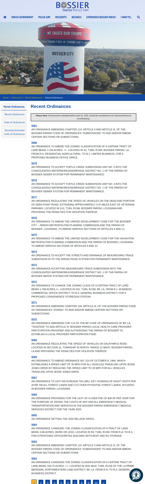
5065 (34, 415)
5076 (34, 217)
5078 (34, 180)
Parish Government (22, 17)
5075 (34, 234)
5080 (34, 142)
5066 (34, 394)
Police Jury (44, 17)
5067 (34, 377)
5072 (34, 281)
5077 (34, 197)
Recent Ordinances (15, 114)
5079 (34, 163)
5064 (34, 424)
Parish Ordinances (33, 97)
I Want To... (126, 17)
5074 (34, 251)
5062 (34, 458)
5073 (34, 265)
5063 (34, 441)
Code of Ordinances (14, 122)
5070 (34, 319)
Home (6, 97)
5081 (34, 125)
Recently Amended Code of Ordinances (14, 132)
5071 (34, 302)
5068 (34, 357)
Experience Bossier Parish (101, 17)
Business (76, 17)
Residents (61, 17)
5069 (34, 340)
